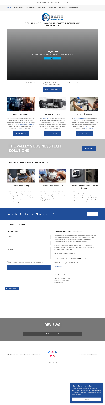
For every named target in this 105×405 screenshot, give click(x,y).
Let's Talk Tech (52, 133)
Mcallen (19, 128)
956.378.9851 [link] (66, 2)
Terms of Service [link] (42, 273)
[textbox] (68, 214)
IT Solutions (21, 124)
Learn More (89, 148)
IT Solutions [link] (18, 8)
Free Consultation (52, 89)
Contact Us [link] (73, 8)
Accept (86, 399)
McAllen (87, 126)
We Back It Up (21, 133)
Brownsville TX (88, 128)
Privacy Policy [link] (34, 273)
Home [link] (9, 8)
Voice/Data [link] (41, 8)
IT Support (31, 124)
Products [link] (52, 8)
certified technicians (80, 118)
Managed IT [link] (30, 8)
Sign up (92, 214)
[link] (52, 17)
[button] (96, 8)
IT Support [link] (63, 8)
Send (29, 267)
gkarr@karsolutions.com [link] (61, 269)
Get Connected (84, 133)
